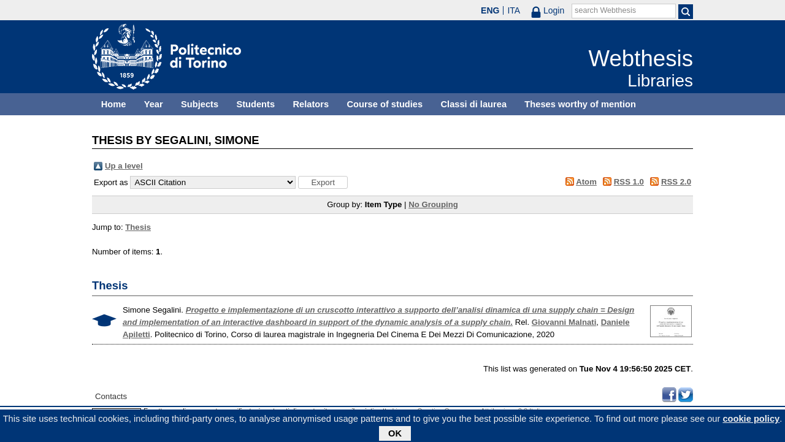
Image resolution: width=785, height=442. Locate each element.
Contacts (111, 396)
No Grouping (433, 204)
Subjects (199, 104)
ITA (513, 10)
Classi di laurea (474, 104)
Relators (311, 104)
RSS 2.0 (676, 181)
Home (113, 104)
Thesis (138, 227)
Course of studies (385, 104)
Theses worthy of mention (580, 104)
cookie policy (750, 420)
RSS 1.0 (629, 181)
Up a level (124, 165)
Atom (586, 181)
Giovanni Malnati (564, 322)
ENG (490, 10)
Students (255, 104)
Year (153, 104)
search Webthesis (605, 10)
